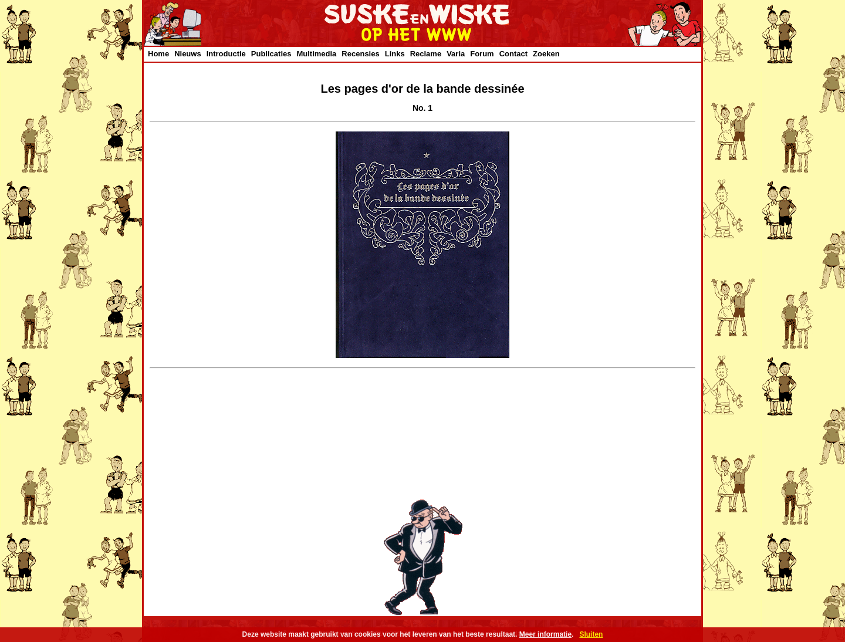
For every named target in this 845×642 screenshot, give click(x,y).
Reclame (425, 53)
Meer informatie (545, 634)
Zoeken (546, 53)
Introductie (226, 53)
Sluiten (591, 634)
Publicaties (271, 53)
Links (395, 53)
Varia (456, 53)
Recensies (360, 53)
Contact (513, 53)
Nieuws (187, 53)
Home (158, 53)
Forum (482, 53)
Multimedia (316, 53)
